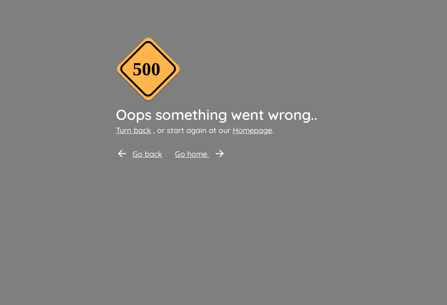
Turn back (133, 130)
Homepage (252, 130)
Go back (140, 154)
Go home (199, 154)
